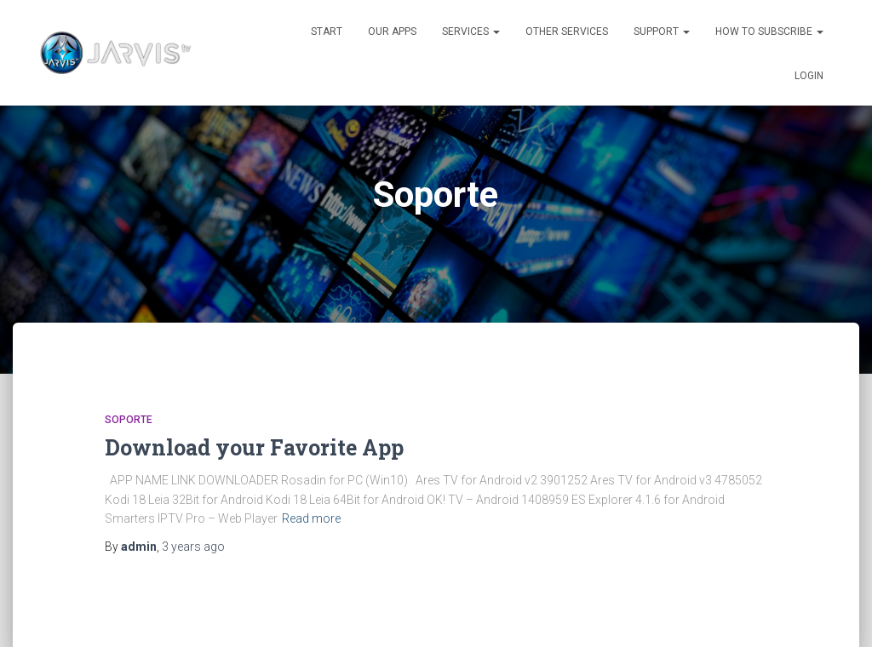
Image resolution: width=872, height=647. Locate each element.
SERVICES (471, 31)
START (326, 31)
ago (193, 546)
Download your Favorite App (254, 447)
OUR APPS (392, 31)
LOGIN (809, 76)
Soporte (128, 420)
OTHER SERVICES (566, 31)
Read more (311, 518)
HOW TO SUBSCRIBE (769, 31)
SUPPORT (662, 31)
